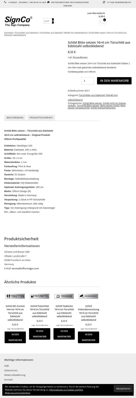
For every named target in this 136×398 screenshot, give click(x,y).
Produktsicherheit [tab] (41, 117)
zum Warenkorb (96, 13)
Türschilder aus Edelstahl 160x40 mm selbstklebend (63, 32)
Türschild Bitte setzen (88, 105)
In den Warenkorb (114, 81)
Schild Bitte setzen (92, 103)
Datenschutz (11, 370)
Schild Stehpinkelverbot (103, 107)
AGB (6, 365)
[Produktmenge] (87, 80)
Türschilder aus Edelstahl (26, 32)
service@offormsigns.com (25, 268)
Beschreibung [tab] (15, 117)
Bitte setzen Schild (109, 105)
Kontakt (8, 379)
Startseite (8, 32)
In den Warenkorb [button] (15, 337)
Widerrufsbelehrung (14, 375)
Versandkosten (80, 57)
